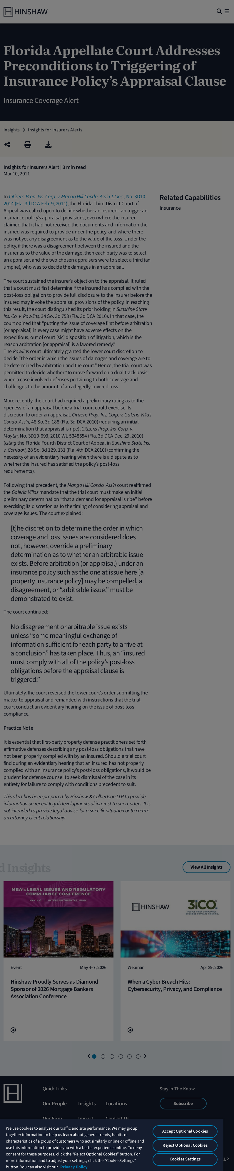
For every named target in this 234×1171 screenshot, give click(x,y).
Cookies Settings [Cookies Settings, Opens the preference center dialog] (185, 1159)
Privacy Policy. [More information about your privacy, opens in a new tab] (74, 1167)
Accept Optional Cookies (185, 1131)
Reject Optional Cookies (185, 1145)
